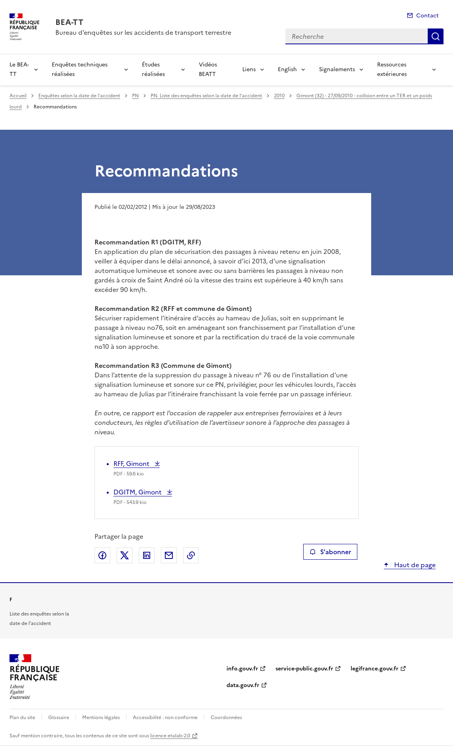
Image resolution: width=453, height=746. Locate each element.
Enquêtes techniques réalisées (80, 69)
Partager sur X (124, 555)
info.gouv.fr (242, 669)
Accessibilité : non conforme (165, 717)
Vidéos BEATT (208, 69)
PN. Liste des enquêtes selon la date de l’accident (206, 95)
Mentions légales (101, 717)
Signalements (337, 69)
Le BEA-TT (19, 69)
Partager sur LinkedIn (147, 555)
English (287, 69)
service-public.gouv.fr (304, 669)
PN (135, 95)
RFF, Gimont (132, 463)
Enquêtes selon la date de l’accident (79, 95)
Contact (427, 15)
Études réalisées (153, 69)
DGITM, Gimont (138, 492)
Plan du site (22, 717)
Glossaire (58, 717)
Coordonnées (226, 717)
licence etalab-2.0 (170, 735)
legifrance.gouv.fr (374, 669)
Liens (249, 69)
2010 (279, 95)
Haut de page (414, 565)
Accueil (17, 95)
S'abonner (330, 552)
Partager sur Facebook (102, 555)
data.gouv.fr (242, 685)
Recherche (436, 36)
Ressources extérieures (392, 69)
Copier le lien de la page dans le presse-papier (191, 555)
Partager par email (169, 555)
